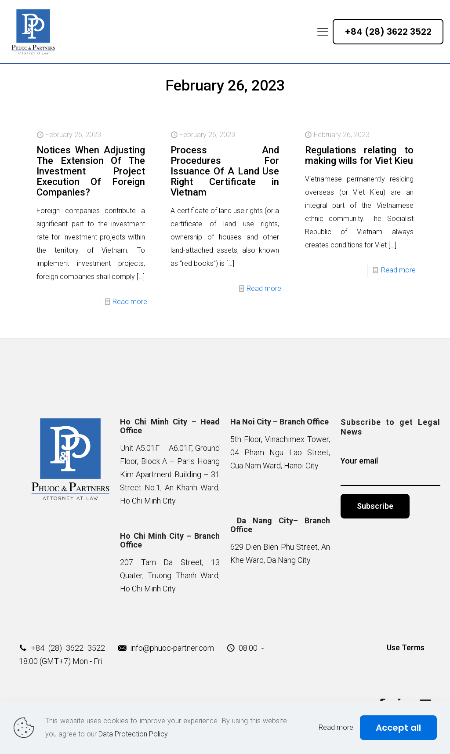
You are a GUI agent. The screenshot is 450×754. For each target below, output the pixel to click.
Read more (129, 301)
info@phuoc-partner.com (172, 647)
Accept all (398, 727)
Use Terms (406, 647)
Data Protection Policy (132, 734)
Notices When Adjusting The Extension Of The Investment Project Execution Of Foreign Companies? (90, 171)
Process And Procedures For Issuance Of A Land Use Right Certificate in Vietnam (225, 171)
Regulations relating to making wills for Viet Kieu (359, 155)
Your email (390, 471)
